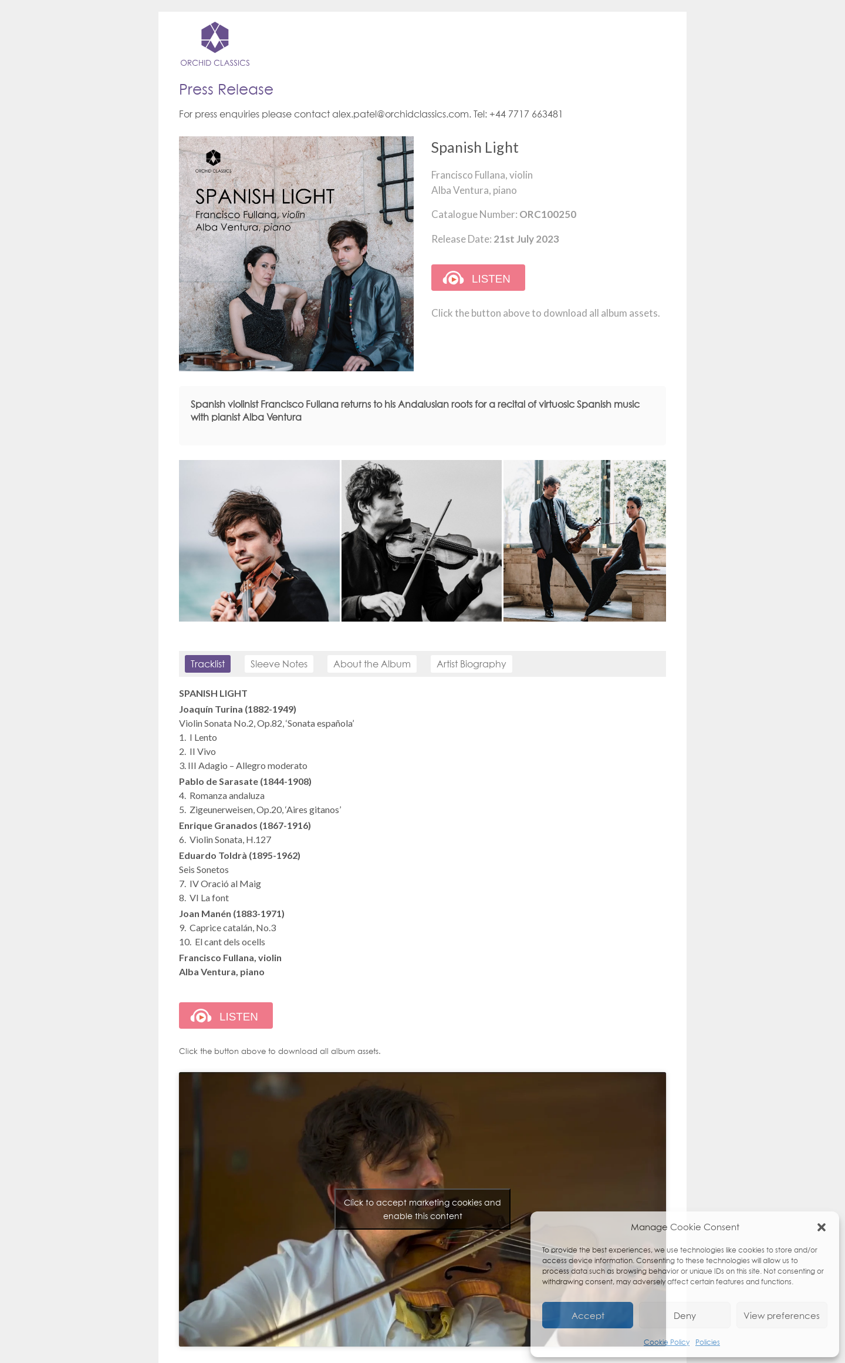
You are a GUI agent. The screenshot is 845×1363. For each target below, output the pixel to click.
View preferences (781, 1315)
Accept (588, 1315)
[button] (821, 1227)
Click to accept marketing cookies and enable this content (422, 1209)
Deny (685, 1315)
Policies (707, 1342)
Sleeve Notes (279, 664)
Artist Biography (471, 664)
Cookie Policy (666, 1342)
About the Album (372, 664)
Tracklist (208, 664)
